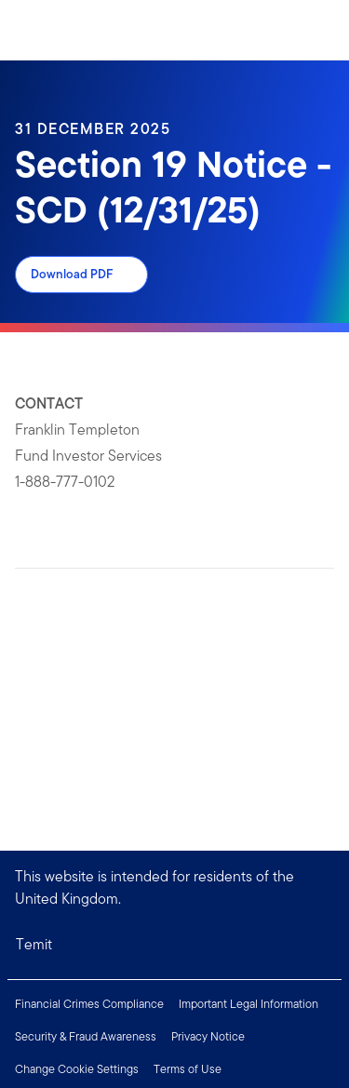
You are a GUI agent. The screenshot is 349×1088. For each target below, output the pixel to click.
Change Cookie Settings (77, 1069)
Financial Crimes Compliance (89, 1004)
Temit (34, 944)
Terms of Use (187, 1069)
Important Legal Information (248, 1004)
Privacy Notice (208, 1036)
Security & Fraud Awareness (85, 1036)
